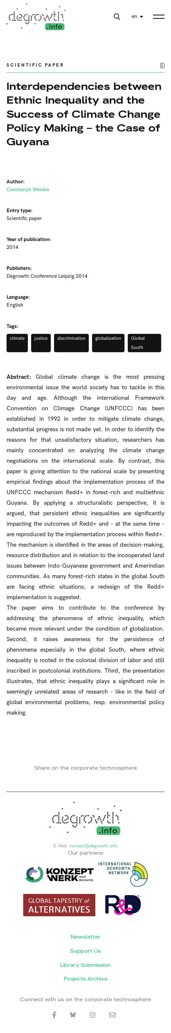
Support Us (85, 950)
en (134, 16)
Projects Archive (85, 978)
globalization (108, 338)
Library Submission (85, 965)
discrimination (71, 338)
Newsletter (86, 936)
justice (41, 338)
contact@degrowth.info (93, 846)
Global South (138, 342)
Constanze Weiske (28, 190)
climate (17, 338)
